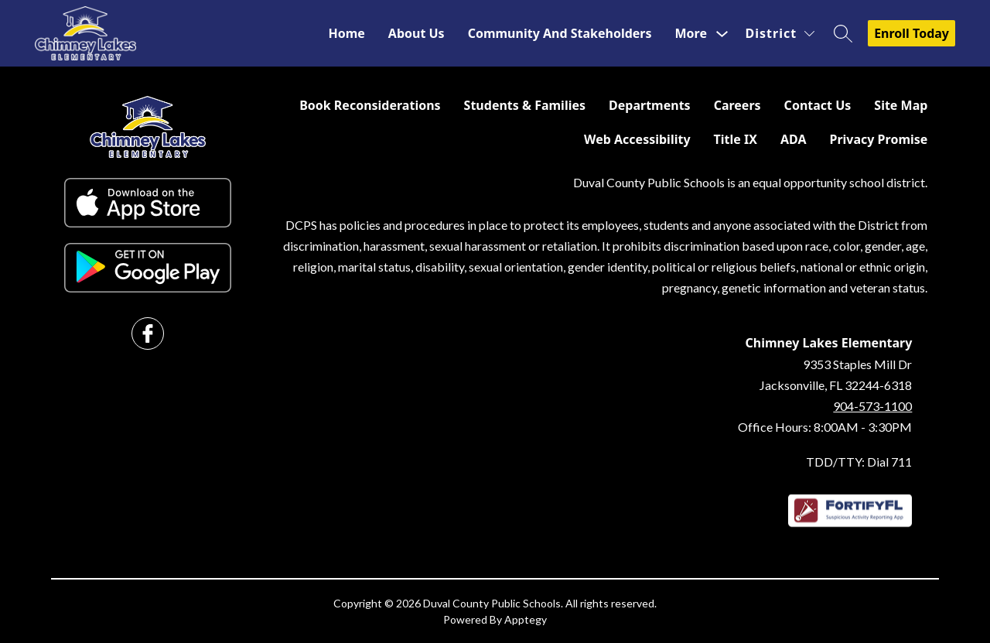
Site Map (900, 105)
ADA (793, 139)
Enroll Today (911, 33)
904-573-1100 (872, 405)
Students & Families (524, 105)
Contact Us (818, 105)
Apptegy (525, 619)
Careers (737, 105)
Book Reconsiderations (369, 105)
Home (346, 33)
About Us (416, 33)
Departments (650, 105)
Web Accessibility (637, 139)
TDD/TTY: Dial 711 (859, 461)
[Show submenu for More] (691, 33)
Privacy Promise (878, 139)
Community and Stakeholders (560, 33)
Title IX (735, 139)
